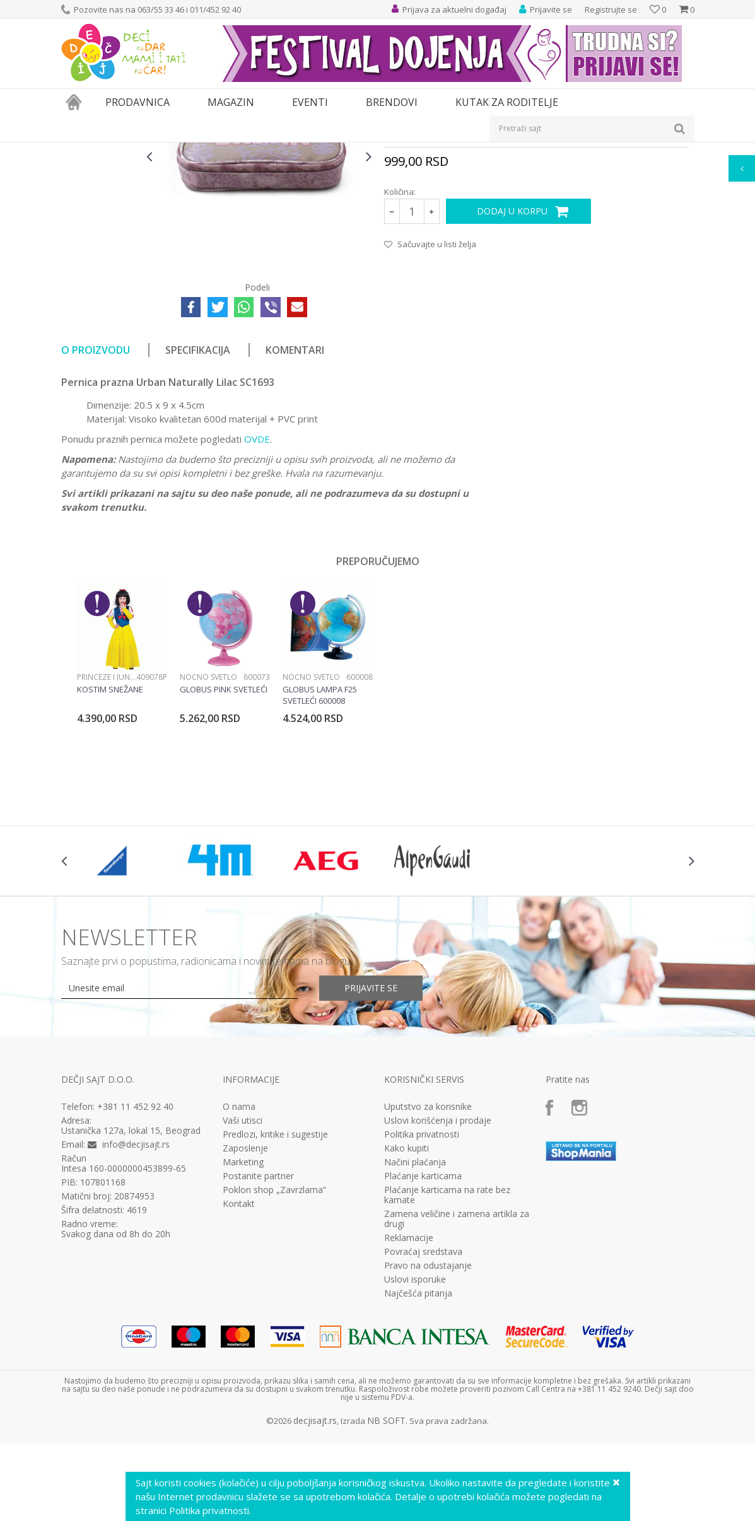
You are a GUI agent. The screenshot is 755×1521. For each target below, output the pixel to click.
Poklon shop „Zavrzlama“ (274, 1332)
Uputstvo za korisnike (428, 1249)
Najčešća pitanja (418, 1436)
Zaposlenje (245, 1291)
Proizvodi (119, 150)
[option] (100, 213)
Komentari (295, 492)
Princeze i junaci (106, 819)
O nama (239, 1249)
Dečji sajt (77, 150)
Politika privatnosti (421, 1277)
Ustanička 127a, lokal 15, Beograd (131, 1273)
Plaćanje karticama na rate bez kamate (447, 1337)
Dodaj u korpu (512, 353)
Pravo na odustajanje (428, 1408)
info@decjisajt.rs (136, 1287)
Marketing (243, 1305)
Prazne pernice (244, 150)
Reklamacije (408, 1380)
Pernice (195, 150)
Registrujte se (611, 9)
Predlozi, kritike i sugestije (275, 1277)
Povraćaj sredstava (423, 1394)
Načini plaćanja (415, 1305)
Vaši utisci (242, 1263)
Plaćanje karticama (423, 1319)
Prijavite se (370, 1130)
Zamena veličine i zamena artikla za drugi (456, 1361)
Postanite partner (258, 1319)
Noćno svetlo (208, 819)
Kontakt (239, 1346)
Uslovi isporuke (415, 1422)
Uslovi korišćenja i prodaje (437, 1263)
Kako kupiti (406, 1291)
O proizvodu (95, 492)
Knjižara (159, 150)
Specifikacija (197, 492)
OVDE (257, 581)
